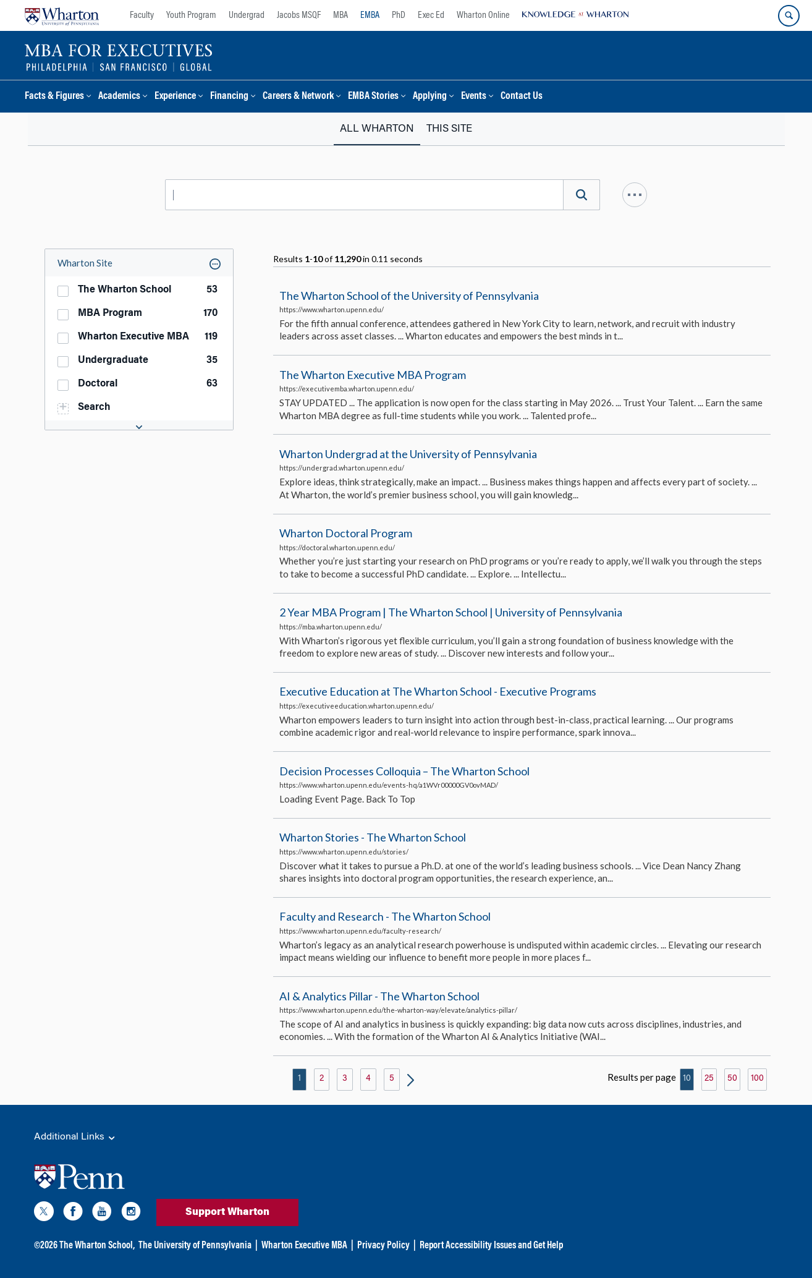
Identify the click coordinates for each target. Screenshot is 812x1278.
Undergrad (246, 15)
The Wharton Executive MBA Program (372, 374)
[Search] (581, 194)
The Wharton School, (97, 1246)
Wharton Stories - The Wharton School (372, 837)
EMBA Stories (373, 97)
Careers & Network (298, 97)
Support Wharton (227, 1212)
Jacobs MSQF (299, 15)
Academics (119, 97)
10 (687, 1079)
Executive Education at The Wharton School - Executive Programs (437, 692)
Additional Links (75, 1137)
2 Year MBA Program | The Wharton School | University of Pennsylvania (450, 612)
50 (732, 1079)
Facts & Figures (54, 97)
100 (757, 1079)
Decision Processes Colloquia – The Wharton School (404, 771)
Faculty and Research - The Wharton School (385, 917)
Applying (430, 97)
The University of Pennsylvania (195, 1246)
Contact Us (522, 97)
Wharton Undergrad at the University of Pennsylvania (408, 454)
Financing (229, 97)
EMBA (369, 15)
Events (473, 97)
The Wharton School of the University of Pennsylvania (409, 295)
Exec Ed (431, 15)
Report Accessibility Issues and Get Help (491, 1246)
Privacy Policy (383, 1246)
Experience (175, 97)
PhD (398, 15)
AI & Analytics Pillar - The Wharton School (379, 996)
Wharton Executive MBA (304, 1246)
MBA (340, 15)
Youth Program (191, 15)
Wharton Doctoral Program (345, 533)
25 (709, 1079)
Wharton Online (483, 15)
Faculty (142, 15)
